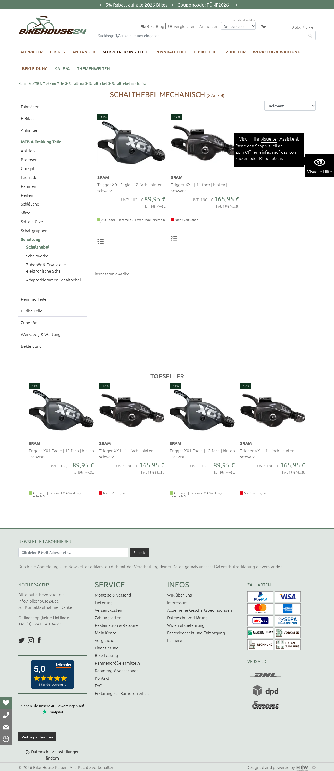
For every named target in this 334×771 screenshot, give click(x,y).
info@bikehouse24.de (38, 601)
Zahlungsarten (108, 617)
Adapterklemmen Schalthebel (53, 279)
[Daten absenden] (139, 552)
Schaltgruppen (34, 230)
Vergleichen (106, 640)
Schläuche (30, 204)
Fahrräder (30, 52)
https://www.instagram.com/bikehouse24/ (31, 640)
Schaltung (76, 83)
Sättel (26, 212)
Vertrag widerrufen (37, 736)
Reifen (27, 195)
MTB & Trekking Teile (125, 52)
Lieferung (104, 602)
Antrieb (28, 150)
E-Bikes (57, 52)
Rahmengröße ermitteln (117, 663)
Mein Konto (105, 632)
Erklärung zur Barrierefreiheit (122, 693)
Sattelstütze (32, 221)
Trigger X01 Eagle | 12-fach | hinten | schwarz (131, 187)
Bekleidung (35, 68)
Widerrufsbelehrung (186, 625)
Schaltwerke (37, 255)
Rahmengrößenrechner (116, 670)
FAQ (98, 685)
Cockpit (28, 168)
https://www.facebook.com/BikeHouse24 (39, 640)
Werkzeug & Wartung (276, 52)
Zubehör (236, 52)
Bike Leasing (106, 655)
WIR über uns (179, 595)
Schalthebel (98, 83)
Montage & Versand (113, 595)
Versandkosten (108, 610)
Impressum (177, 602)
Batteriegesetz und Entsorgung (196, 632)
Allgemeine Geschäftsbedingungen (199, 610)
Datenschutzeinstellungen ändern (55, 754)
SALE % (62, 68)
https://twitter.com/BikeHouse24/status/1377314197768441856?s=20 (21, 640)
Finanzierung (106, 647)
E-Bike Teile (206, 52)
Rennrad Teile (171, 52)
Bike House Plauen (50, 767)
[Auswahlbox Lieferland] (238, 26)
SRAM (103, 177)
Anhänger (83, 52)
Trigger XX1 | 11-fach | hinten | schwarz (199, 187)
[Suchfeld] (200, 35)
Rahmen (28, 186)
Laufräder (30, 177)
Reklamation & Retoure (116, 625)
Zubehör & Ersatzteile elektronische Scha (46, 268)
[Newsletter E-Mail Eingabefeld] (73, 552)
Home (22, 83)
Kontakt (102, 678)
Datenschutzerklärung (234, 566)
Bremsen (29, 159)
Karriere (174, 640)
